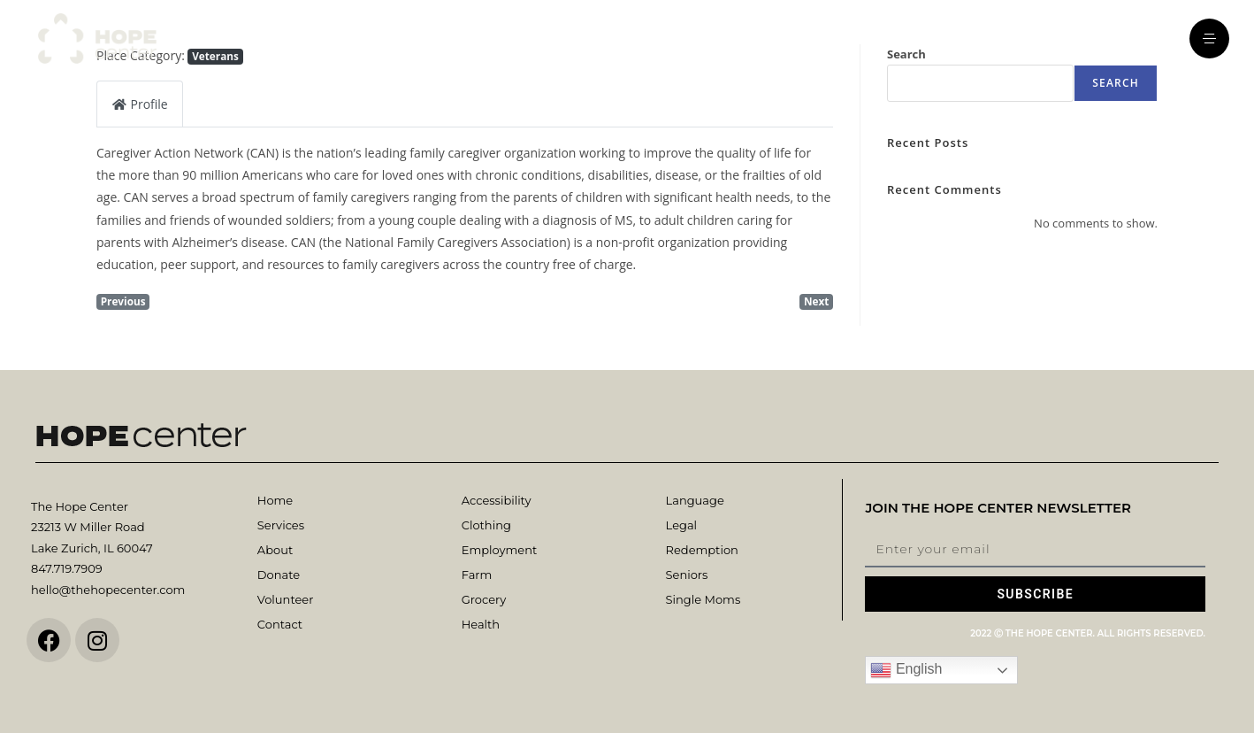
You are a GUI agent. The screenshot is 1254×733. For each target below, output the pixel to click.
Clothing (486, 525)
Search (1115, 82)
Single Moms (703, 599)
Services (280, 525)
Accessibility (496, 500)
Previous (123, 301)
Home (275, 500)
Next (816, 301)
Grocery (484, 599)
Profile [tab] (139, 104)
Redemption (702, 550)
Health (481, 624)
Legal (681, 525)
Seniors (687, 574)
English (906, 670)
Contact (279, 624)
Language (695, 500)
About (275, 550)
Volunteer (285, 599)
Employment (500, 550)
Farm (477, 574)
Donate (278, 574)
